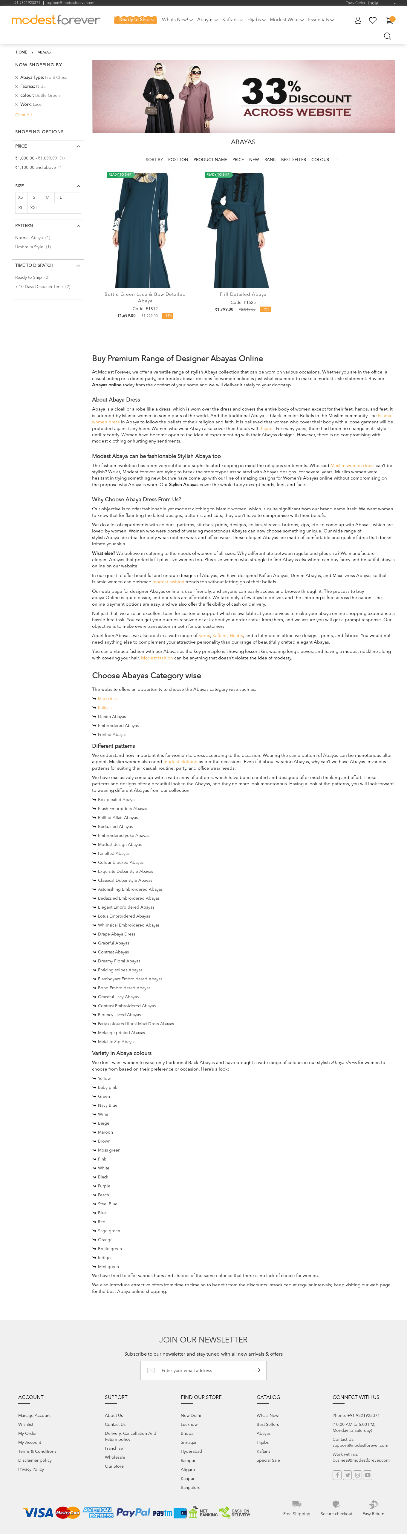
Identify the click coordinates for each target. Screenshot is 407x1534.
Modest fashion (157, 658)
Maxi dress (108, 699)
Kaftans (219, 636)
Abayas (263, 1434)
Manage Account (34, 1416)
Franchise (114, 1448)
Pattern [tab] (24, 226)
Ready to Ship (34, 277)
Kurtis (204, 636)
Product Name (211, 160)
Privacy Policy (31, 1469)
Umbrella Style (34, 247)
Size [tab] (19, 186)
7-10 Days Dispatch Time (44, 287)
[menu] (225, 23)
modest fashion (168, 582)
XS (20, 197)
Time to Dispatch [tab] (34, 266)
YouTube (367, 1475)
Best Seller (294, 160)
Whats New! (268, 1416)
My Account (357, 20)
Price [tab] (21, 146)
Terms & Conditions (37, 1451)
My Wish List (373, 20)
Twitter (347, 1475)
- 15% (167, 316)
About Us (114, 1416)
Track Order (355, 3)
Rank (270, 160)
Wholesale (115, 1457)
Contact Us (115, 1425)
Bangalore (191, 1488)
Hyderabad (191, 1451)
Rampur (188, 1461)
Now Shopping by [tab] (38, 65)
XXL (34, 208)
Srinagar (189, 1442)
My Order (27, 1434)
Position (178, 160)
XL (20, 208)
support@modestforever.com (70, 3)
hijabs (267, 429)
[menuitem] (135, 20)
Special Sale (268, 1460)
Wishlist (25, 1425)
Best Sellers (268, 1425)
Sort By (154, 160)
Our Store (114, 1466)
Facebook (337, 1475)
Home (21, 52)
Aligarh (188, 1470)
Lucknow (189, 1425)
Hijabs (236, 636)
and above (41, 168)
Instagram (357, 1475)
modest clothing (180, 762)
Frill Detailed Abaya (243, 295)
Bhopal (188, 1434)
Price (238, 160)
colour (320, 160)
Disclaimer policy (35, 1460)
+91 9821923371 (26, 3)
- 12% (265, 309)
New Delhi (191, 1416)
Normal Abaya (34, 238)
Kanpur (188, 1479)
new (254, 160)
